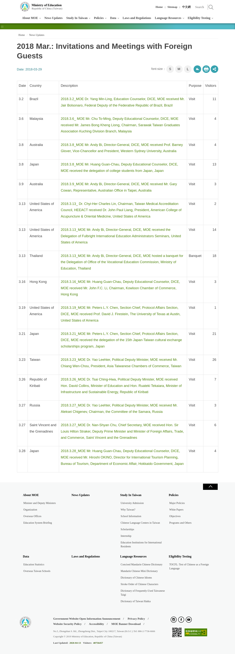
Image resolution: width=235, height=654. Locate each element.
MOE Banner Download (126, 623)
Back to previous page (197, 69)
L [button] (188, 69)
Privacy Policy (136, 618)
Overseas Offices (32, 516)
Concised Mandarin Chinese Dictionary (141, 564)
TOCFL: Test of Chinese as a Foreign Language (189, 566)
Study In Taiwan (76, 18)
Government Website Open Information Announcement (86, 618)
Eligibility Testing (199, 18)
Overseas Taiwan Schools (36, 571)
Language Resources (168, 18)
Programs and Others (180, 522)
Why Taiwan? (128, 509)
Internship (126, 536)
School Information (131, 516)
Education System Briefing (37, 522)
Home (159, 6)
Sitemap (172, 6)
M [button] (179, 69)
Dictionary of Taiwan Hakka (136, 601)
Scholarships (127, 529)
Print (206, 69)
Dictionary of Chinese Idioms (136, 577)
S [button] (170, 69)
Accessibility (96, 623)
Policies (99, 18)
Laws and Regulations (137, 18)
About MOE (30, 18)
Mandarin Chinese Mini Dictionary (139, 571)
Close (210, 487)
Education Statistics (33, 564)
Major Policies (177, 503)
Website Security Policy (67, 623)
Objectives (175, 516)
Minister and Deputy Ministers (39, 503)
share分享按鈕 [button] (214, 69)
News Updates (53, 18)
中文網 (186, 6)
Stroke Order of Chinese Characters (139, 584)
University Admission (132, 503)
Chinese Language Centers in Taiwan (140, 522)
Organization (30, 509)
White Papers (176, 509)
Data (113, 18)
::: (16, 4)
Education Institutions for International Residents (141, 544)
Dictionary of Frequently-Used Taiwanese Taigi (143, 592)
